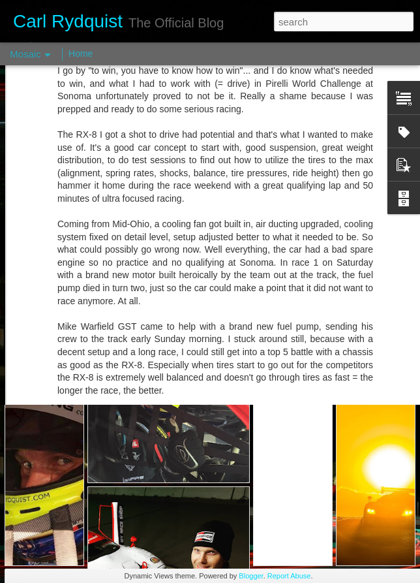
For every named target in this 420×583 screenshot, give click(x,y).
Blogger (251, 576)
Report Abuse (289, 576)
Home (80, 53)
